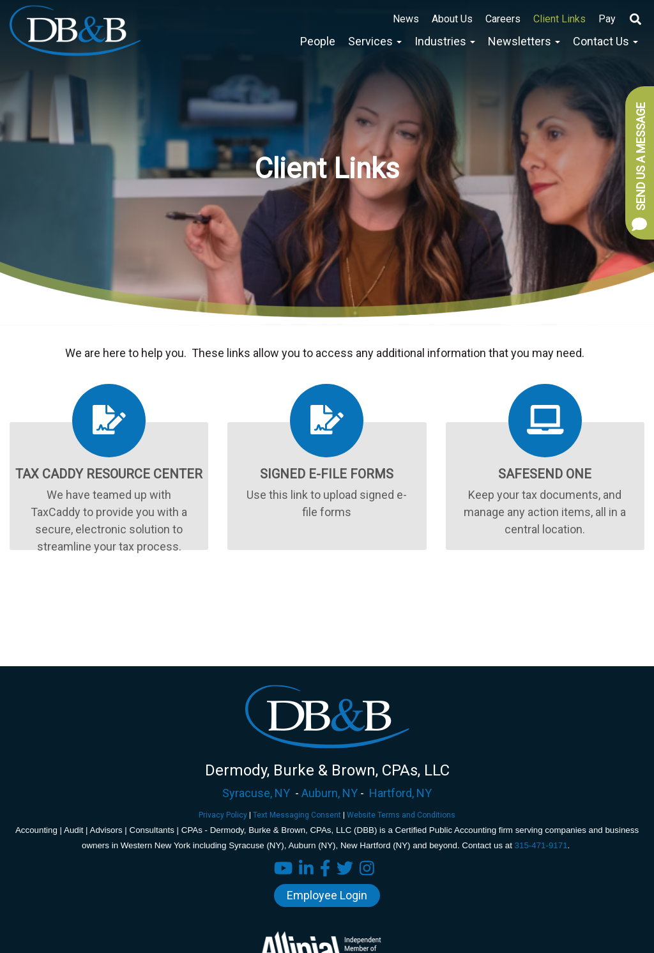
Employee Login (327, 895)
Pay (607, 19)
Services (375, 41)
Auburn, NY (329, 793)
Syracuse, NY (256, 793)
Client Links (559, 19)
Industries (444, 41)
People (317, 41)
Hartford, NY (400, 793)
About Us (452, 19)
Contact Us (605, 41)
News (406, 19)
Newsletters (524, 41)
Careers (503, 19)
